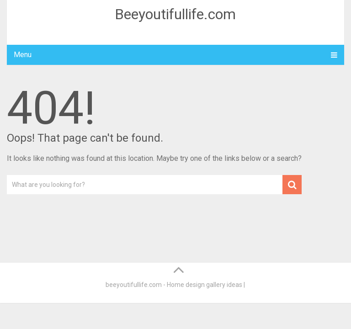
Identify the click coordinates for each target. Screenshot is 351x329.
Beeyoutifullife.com (175, 14)
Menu (23, 54)
